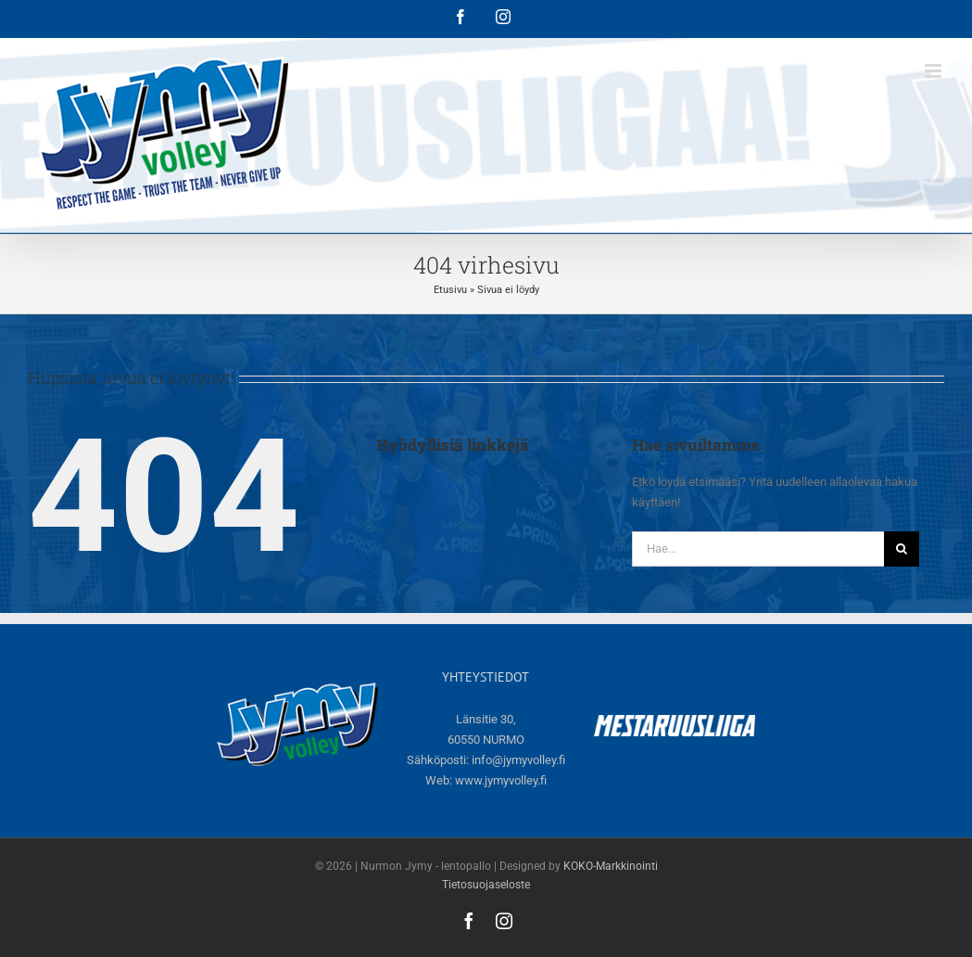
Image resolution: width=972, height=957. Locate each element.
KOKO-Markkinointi (610, 866)
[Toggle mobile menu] (934, 71)
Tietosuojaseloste (486, 884)
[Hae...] (758, 549)
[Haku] (901, 549)
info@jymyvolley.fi (518, 760)
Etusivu (450, 290)
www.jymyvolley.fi (501, 780)
